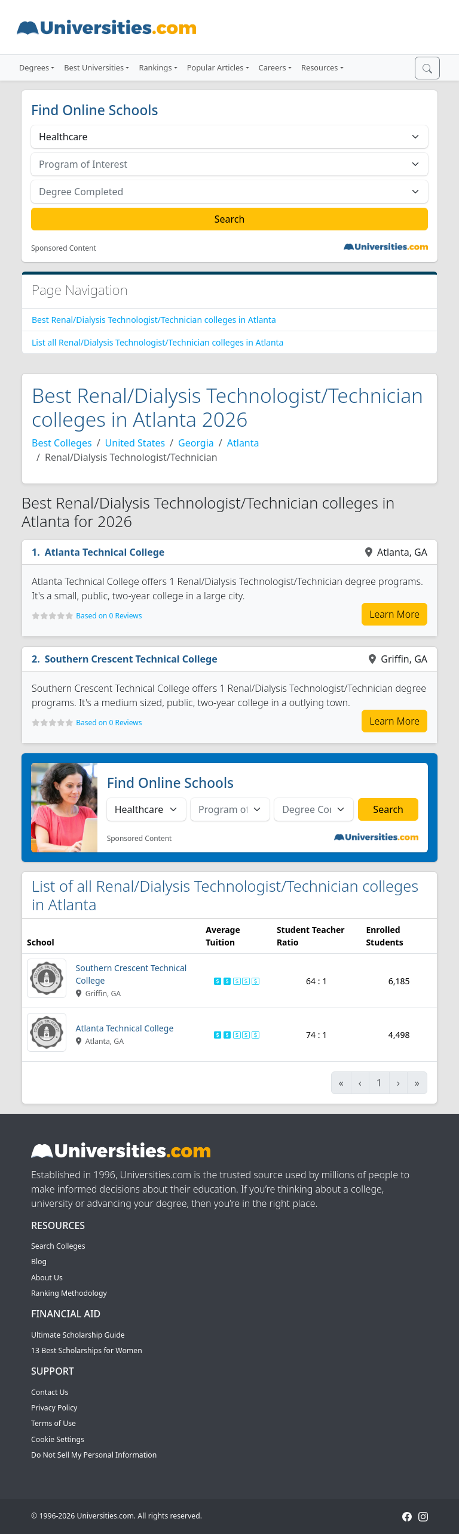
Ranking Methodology (69, 1293)
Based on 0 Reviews (109, 616)
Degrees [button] (34, 67)
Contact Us (49, 1392)
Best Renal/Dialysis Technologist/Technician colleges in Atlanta (154, 319)
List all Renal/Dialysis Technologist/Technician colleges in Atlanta (157, 342)
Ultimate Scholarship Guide (78, 1335)
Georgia (196, 442)
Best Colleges (62, 442)
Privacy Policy (54, 1408)
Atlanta (243, 442)
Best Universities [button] (94, 67)
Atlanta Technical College (105, 552)
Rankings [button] (155, 67)
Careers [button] (272, 67)
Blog (39, 1261)
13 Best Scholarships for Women (86, 1350)
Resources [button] (319, 67)
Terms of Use (53, 1423)
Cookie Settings (57, 1439)
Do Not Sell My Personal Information (94, 1455)
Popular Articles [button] (215, 67)
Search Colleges (58, 1246)
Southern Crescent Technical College (131, 659)
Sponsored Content (63, 248)
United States (135, 442)
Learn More (394, 614)
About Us (47, 1278)
